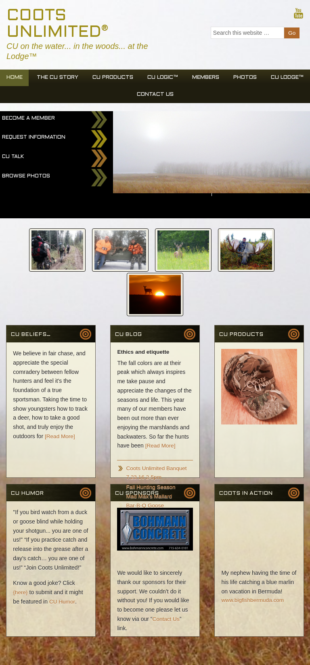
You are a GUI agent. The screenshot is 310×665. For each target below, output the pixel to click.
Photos (277, 78)
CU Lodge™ (128, 96)
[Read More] (60, 389)
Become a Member (28, 120)
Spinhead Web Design (28, 654)
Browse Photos (26, 178)
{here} (20, 545)
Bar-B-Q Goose (145, 458)
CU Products (134, 78)
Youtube (298, 13)
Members (235, 78)
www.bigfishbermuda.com (253, 554)
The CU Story (74, 78)
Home (29, 78)
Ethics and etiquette (144, 305)
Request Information (33, 139)
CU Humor (62, 554)
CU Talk (13, 158)
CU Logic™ (188, 78)
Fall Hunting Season (151, 440)
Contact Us (180, 96)
